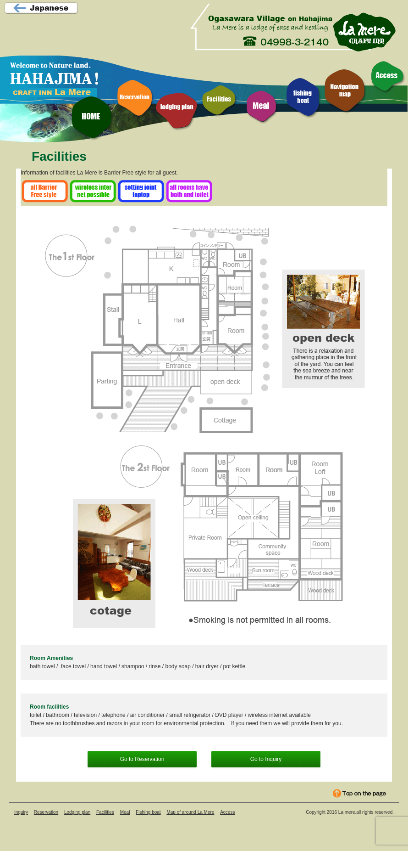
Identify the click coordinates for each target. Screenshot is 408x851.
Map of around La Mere (190, 812)
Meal (125, 812)
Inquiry (21, 812)
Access (227, 812)
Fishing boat (148, 812)
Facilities (105, 812)
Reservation (46, 812)
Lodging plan (77, 812)
